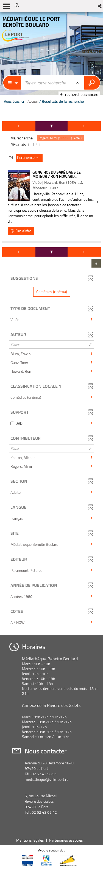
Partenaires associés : (67, 840)
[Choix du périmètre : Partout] (12, 83)
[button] (100, 6)
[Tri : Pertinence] (29, 158)
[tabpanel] (51, 376)
